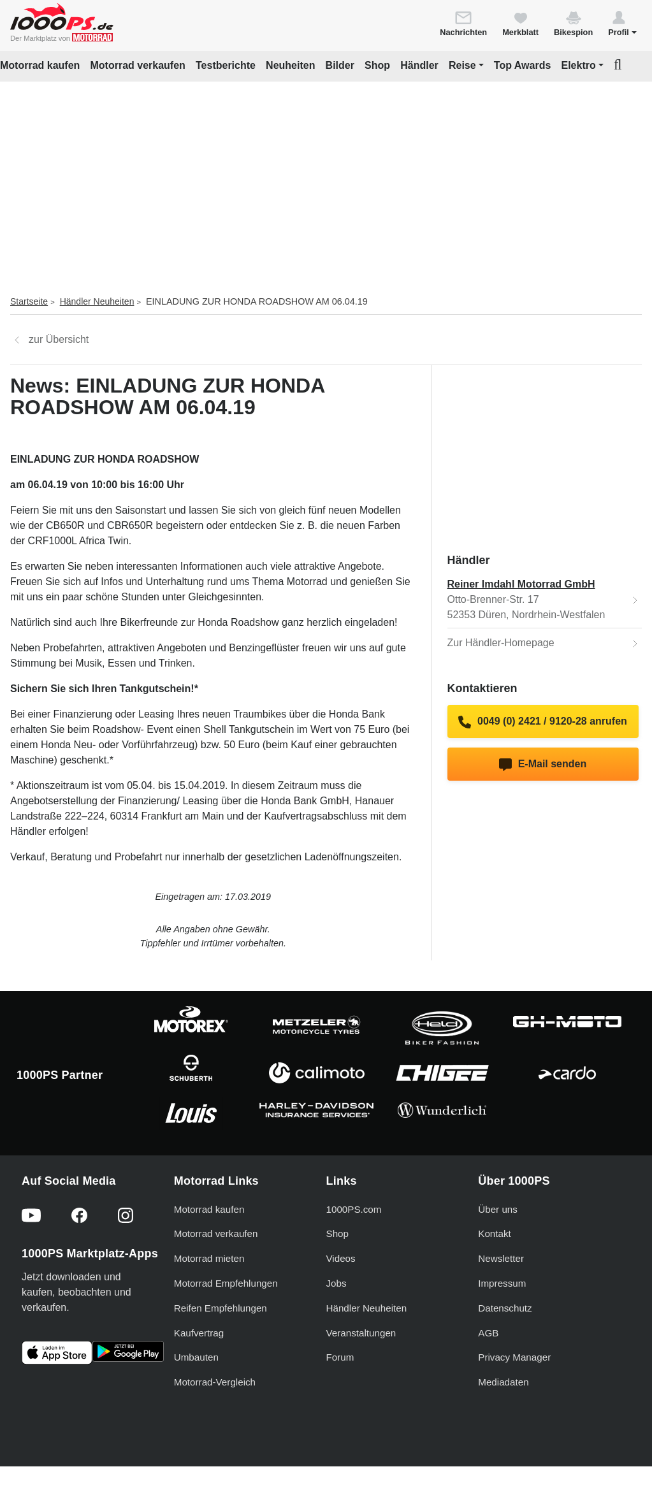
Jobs (336, 1283)
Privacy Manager (514, 1357)
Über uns (498, 1209)
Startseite (29, 301)
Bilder (340, 65)
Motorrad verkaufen (137, 65)
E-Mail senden (542, 764)
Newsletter (501, 1258)
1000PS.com (354, 1209)
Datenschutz (505, 1308)
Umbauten (196, 1357)
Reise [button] (462, 65)
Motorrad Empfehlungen (226, 1283)
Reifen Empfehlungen (220, 1308)
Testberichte (226, 65)
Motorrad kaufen (40, 65)
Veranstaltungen (361, 1332)
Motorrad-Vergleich (215, 1382)
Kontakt (494, 1233)
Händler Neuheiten (97, 301)
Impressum (502, 1283)
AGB (488, 1332)
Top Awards (522, 65)
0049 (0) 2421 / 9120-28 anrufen (542, 722)
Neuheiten (290, 65)
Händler (419, 65)
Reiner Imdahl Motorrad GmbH (521, 584)
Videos (341, 1258)
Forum (340, 1357)
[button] (622, 23)
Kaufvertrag (199, 1332)
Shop (377, 65)
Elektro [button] (578, 65)
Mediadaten (503, 1382)
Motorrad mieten (209, 1258)
